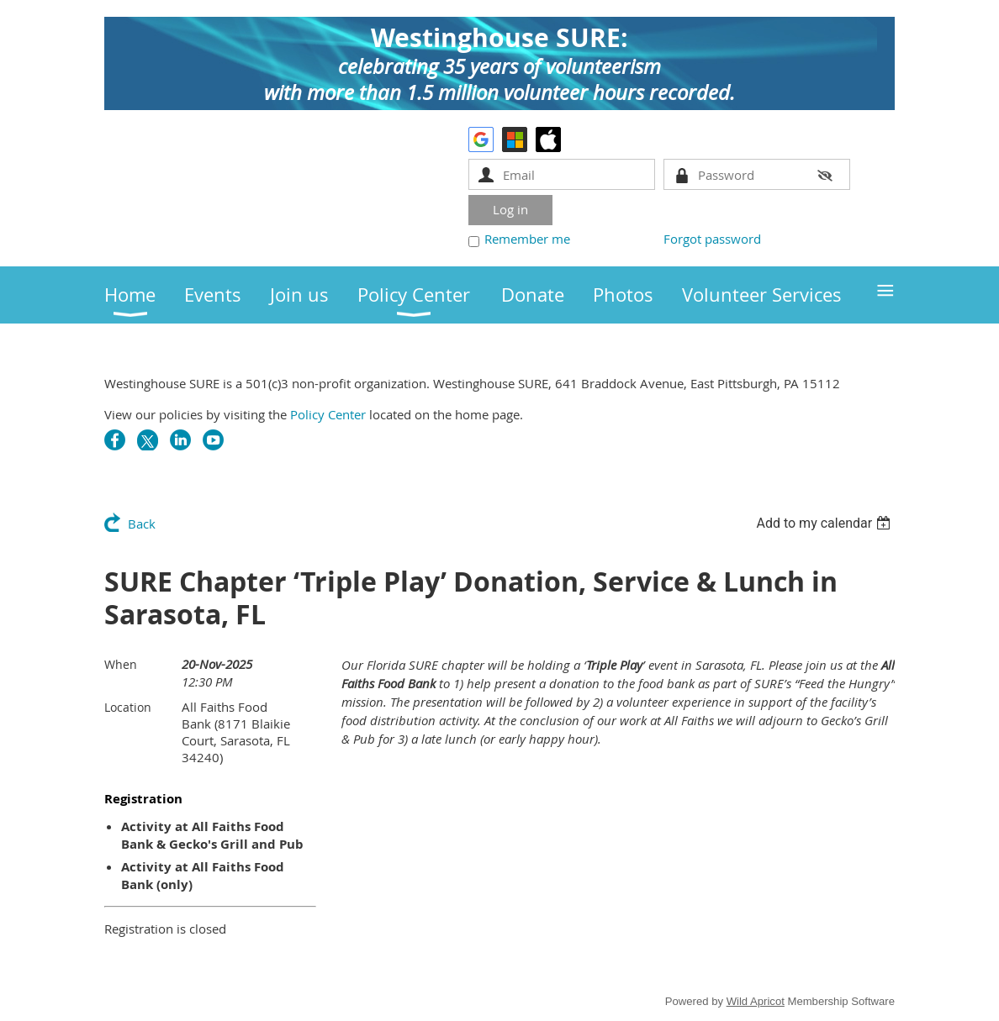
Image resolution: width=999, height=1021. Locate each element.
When (120, 664)
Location (127, 707)
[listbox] (825, 523)
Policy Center (328, 414)
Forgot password (712, 238)
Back (142, 523)
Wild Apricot (756, 1001)
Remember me (527, 238)
